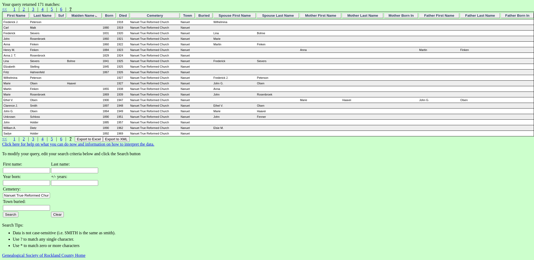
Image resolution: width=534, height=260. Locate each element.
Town (187, 16)
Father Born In (517, 16)
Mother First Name (320, 16)
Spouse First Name (235, 16)
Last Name (42, 16)
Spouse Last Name (278, 16)
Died (123, 16)
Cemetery (155, 16)
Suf (61, 16)
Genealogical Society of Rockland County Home (43, 255)
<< (4, 9)
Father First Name (439, 16)
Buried (204, 16)
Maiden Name (84, 16)
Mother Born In (401, 16)
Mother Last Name (362, 16)
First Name (16, 16)
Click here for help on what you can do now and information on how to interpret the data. (78, 144)
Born (109, 16)
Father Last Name (480, 16)
